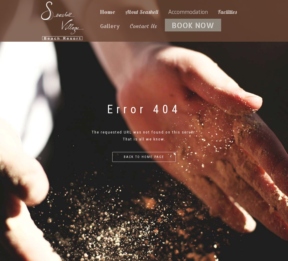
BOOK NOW (193, 25)
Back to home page (144, 157)
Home (107, 11)
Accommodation (188, 12)
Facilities (227, 11)
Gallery (110, 25)
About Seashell (141, 11)
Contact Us (143, 26)
